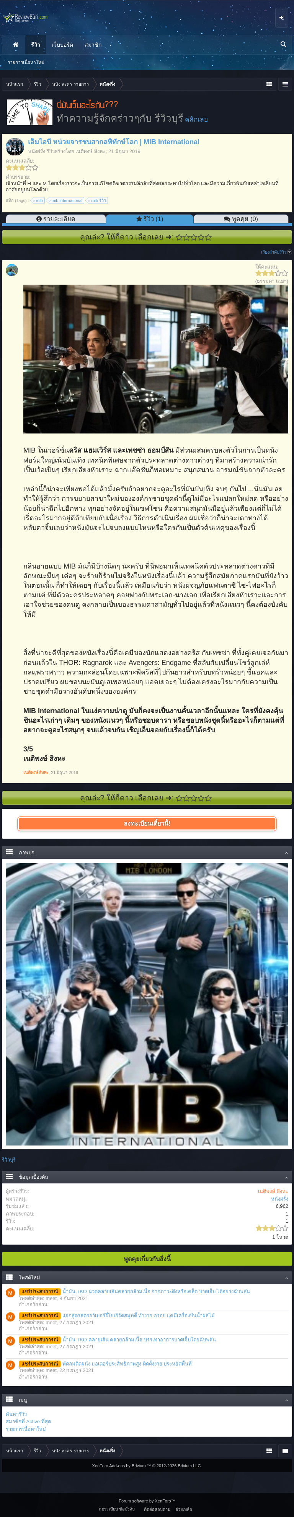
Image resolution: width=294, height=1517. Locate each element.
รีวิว (35, 45)
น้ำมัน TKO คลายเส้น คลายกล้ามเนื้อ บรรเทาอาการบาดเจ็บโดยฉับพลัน (117, 1340)
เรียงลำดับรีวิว (276, 252)
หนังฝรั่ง (36, 151)
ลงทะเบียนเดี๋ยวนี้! (147, 823)
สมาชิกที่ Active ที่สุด (28, 1421)
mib (38, 200)
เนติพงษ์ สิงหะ (90, 151)
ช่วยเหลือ (183, 1509)
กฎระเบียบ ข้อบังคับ (117, 1509)
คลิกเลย (196, 119)
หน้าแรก (15, 44)
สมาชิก (93, 45)
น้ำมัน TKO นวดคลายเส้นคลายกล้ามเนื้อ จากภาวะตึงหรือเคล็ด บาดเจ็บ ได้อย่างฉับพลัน (134, 1291)
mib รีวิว (97, 200)
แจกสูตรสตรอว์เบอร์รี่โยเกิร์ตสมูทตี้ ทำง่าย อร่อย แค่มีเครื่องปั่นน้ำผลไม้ (117, 1315)
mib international (66, 200)
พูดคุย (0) (245, 218)
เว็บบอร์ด (62, 45)
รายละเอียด (59, 218)
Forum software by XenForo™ (147, 1501)
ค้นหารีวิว (16, 1414)
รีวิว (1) (153, 218)
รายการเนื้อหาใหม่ (26, 1429)
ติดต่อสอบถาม (157, 1509)
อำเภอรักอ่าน (33, 1304)
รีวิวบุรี (9, 1160)
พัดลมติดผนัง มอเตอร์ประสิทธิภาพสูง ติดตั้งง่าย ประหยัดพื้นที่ (105, 1364)
